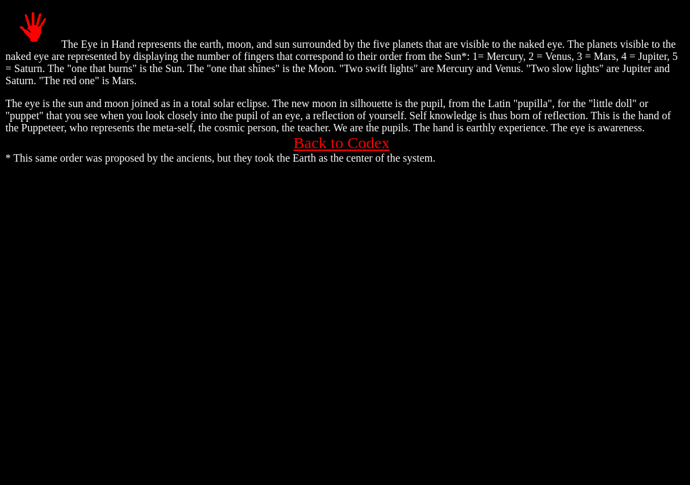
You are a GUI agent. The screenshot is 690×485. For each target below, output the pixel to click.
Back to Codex (342, 143)
